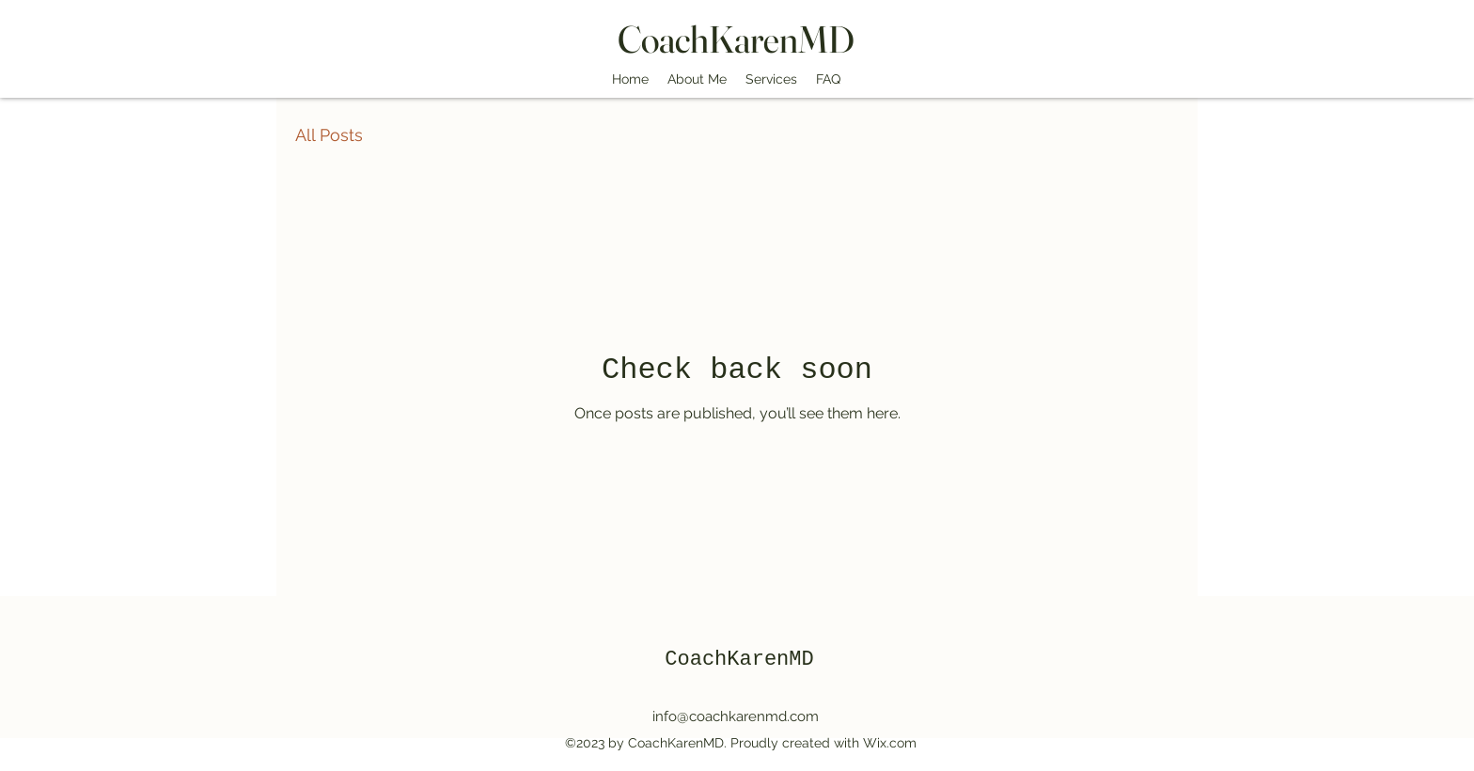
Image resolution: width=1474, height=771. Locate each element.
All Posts (329, 135)
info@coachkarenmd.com (735, 716)
